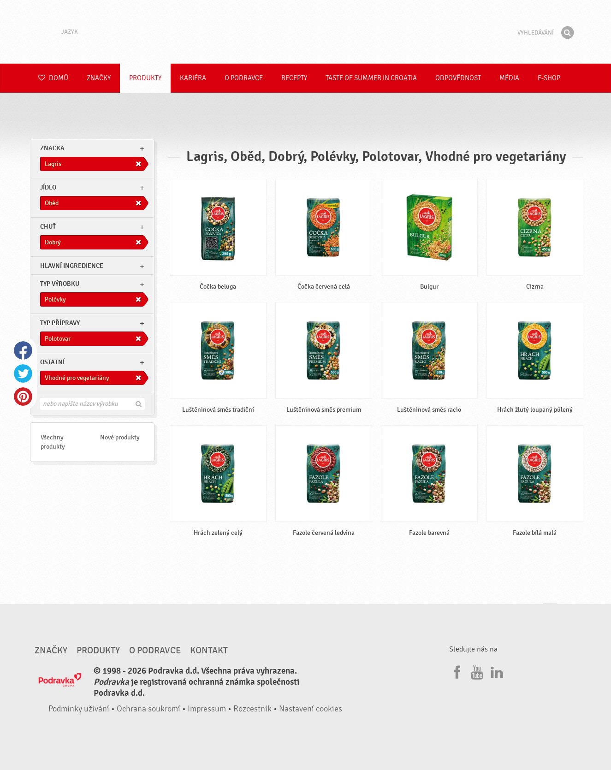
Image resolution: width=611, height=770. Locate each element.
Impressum (207, 709)
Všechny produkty (53, 441)
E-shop (549, 78)
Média (509, 78)
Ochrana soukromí (148, 709)
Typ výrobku (59, 284)
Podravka (306, 32)
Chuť (48, 227)
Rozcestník (252, 709)
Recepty (294, 78)
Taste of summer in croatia (371, 78)
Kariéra (193, 78)
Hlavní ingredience (71, 266)
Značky (99, 78)
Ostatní (52, 362)
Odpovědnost (458, 78)
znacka (52, 148)
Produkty (145, 78)
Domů (53, 78)
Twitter (23, 373)
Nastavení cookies (310, 709)
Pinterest (23, 396)
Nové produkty (120, 437)
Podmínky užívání (78, 709)
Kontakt (209, 650)
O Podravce (244, 78)
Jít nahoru (550, 612)
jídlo (48, 187)
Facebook (23, 350)
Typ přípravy (60, 323)
